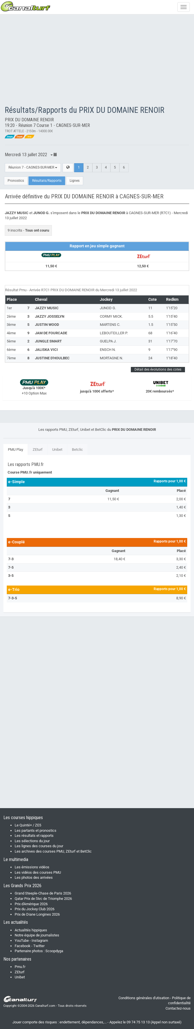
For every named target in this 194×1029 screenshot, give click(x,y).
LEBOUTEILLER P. (114, 333)
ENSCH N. (108, 350)
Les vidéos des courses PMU (38, 872)
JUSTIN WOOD (47, 324)
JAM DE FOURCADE (51, 333)
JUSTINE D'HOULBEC (52, 358)
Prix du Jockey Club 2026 (34, 909)
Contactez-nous (178, 1008)
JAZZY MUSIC (47, 308)
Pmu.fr (20, 967)
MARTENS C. (110, 324)
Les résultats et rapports (34, 835)
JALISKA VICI (46, 350)
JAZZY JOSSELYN (49, 316)
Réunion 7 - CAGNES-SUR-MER (32, 167)
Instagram (40, 940)
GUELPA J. (108, 341)
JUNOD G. (108, 308)
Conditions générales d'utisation (143, 998)
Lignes (75, 181)
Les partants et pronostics (35, 830)
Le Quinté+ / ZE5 (28, 825)
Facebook (22, 946)
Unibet (57, 449)
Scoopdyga (54, 951)
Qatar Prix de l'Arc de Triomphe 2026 (43, 898)
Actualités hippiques (31, 930)
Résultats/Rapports (46, 181)
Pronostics (16, 181)
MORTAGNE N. (111, 358)
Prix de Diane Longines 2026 (37, 914)
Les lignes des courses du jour (39, 846)
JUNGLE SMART (48, 341)
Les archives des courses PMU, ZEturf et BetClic (53, 851)
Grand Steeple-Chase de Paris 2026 (43, 893)
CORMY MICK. (111, 316)
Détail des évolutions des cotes (158, 369)
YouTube (22, 940)
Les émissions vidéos (32, 867)
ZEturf (38, 449)
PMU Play (15, 449)
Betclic (77, 449)
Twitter (39, 946)
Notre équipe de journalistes (37, 935)
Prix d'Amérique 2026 (31, 904)
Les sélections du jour (32, 841)
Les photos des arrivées (34, 877)
